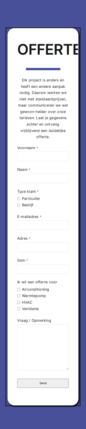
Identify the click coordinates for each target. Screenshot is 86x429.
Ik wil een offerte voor (37, 282)
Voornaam (27, 147)
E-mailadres (29, 216)
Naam (23, 169)
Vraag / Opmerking (34, 320)
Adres (23, 238)
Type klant (28, 191)
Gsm (22, 260)
